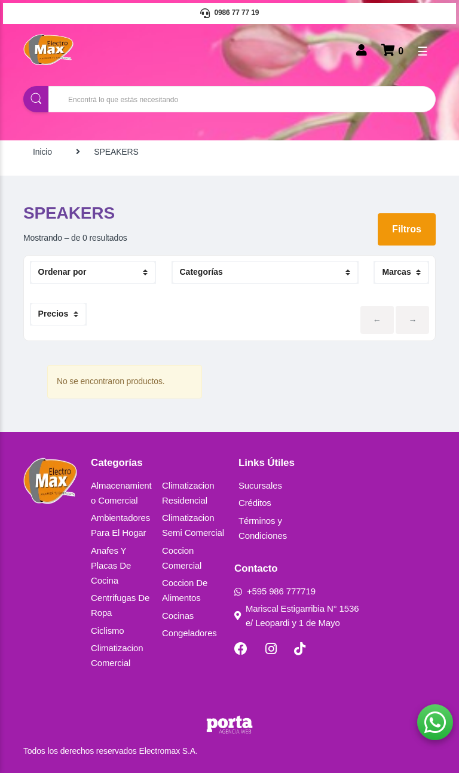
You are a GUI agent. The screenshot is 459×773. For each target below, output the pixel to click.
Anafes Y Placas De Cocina (111, 565)
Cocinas (178, 616)
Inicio (42, 152)
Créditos (254, 503)
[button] (435, 722)
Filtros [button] (406, 229)
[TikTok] (299, 648)
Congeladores (189, 633)
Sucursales (260, 485)
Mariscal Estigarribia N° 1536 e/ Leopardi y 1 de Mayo (296, 615)
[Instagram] (271, 648)
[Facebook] (240, 648)
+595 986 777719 (275, 591)
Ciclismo (107, 630)
